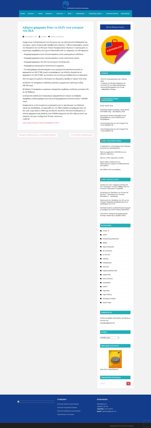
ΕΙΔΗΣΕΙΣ (31, 14)
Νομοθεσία (106, 283)
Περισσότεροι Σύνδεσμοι (65, 414)
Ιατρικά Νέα (60, 36)
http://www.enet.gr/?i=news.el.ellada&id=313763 (41, 123)
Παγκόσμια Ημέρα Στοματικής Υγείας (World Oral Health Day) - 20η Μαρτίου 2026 (114, 110)
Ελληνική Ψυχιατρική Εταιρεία (67, 407)
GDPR (105, 235)
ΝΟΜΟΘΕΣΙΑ (80, 14)
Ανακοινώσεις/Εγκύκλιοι (111, 239)
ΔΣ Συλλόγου (107, 251)
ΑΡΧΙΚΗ (22, 14)
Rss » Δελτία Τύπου (111, 179)
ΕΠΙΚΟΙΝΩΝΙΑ (125, 14)
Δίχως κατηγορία (108, 247)
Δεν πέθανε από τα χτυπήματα (110, 169)
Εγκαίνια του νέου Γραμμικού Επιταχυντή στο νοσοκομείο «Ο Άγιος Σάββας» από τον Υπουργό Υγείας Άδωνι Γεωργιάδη (114, 186)
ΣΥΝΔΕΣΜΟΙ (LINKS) (95, 14)
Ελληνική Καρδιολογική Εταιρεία (68, 404)
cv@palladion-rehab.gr (108, 89)
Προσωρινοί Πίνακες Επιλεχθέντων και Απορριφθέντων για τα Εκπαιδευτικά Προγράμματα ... (113, 117)
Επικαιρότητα (107, 263)
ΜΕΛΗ (69, 14)
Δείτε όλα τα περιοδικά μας (109, 369)
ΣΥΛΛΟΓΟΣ (59, 14)
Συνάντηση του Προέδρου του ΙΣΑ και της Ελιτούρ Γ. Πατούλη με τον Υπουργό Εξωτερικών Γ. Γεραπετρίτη (114, 194)
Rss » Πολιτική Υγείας (112, 141)
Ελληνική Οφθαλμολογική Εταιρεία (68, 411)
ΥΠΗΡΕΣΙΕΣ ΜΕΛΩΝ (112, 14)
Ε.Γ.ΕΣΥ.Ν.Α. (107, 255)
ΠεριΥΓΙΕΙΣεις (107, 294)
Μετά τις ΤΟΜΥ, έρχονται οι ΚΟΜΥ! (112, 158)
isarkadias (43, 36)
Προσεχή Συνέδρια (109, 298)
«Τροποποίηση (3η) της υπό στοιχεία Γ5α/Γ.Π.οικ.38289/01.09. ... (114, 124)
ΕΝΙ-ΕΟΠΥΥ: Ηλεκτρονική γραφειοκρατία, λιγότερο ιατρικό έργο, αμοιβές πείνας (114, 214)
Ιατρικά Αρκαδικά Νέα (110, 271)
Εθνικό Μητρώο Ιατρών (115, 27)
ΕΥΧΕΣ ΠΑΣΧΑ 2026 (106, 106)
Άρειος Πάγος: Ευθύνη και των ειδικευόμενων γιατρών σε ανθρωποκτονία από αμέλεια (114, 163)
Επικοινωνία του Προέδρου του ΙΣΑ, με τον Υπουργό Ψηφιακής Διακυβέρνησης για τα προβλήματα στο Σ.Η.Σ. (114, 202)
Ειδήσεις (53, 36)
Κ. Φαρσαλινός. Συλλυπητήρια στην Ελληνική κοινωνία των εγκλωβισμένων (115, 147)
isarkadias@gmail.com (107, 323)
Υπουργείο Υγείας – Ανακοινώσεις (110, 99)
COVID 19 (106, 231)
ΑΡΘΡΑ (40, 14)
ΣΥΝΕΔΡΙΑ (48, 14)
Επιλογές (106, 267)
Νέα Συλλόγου (108, 279)
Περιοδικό (106, 290)
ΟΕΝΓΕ (105, 287)
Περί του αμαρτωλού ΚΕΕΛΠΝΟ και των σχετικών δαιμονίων (113, 153)
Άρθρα (105, 243)
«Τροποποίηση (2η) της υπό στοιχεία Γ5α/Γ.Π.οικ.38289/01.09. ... (114, 130)
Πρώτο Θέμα (107, 302)
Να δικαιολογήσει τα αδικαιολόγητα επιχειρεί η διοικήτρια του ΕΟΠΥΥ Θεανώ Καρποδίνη (115, 209)
